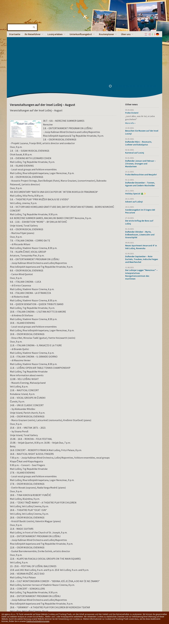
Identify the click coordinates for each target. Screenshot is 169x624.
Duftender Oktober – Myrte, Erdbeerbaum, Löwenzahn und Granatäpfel (139, 172)
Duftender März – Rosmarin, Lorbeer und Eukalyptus (138, 81)
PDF (33, 563)
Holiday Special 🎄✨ (135, 131)
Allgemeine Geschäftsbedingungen (79, 598)
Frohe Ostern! (131, 50)
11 (145, 24)
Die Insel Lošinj (17, 12)
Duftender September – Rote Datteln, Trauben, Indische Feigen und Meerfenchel (141, 197)
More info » (130, 60)
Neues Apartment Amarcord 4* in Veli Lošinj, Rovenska (141, 184)
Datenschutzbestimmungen (37, 621)
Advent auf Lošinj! (134, 139)
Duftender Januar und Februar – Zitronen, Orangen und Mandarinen (140, 101)
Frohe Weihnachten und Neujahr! (141, 112)
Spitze (155, 599)
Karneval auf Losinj (134, 90)
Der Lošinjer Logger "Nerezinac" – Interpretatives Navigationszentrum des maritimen (141, 212)
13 (152, 24)
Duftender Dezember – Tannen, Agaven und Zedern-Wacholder (140, 122)
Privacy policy (57, 598)
